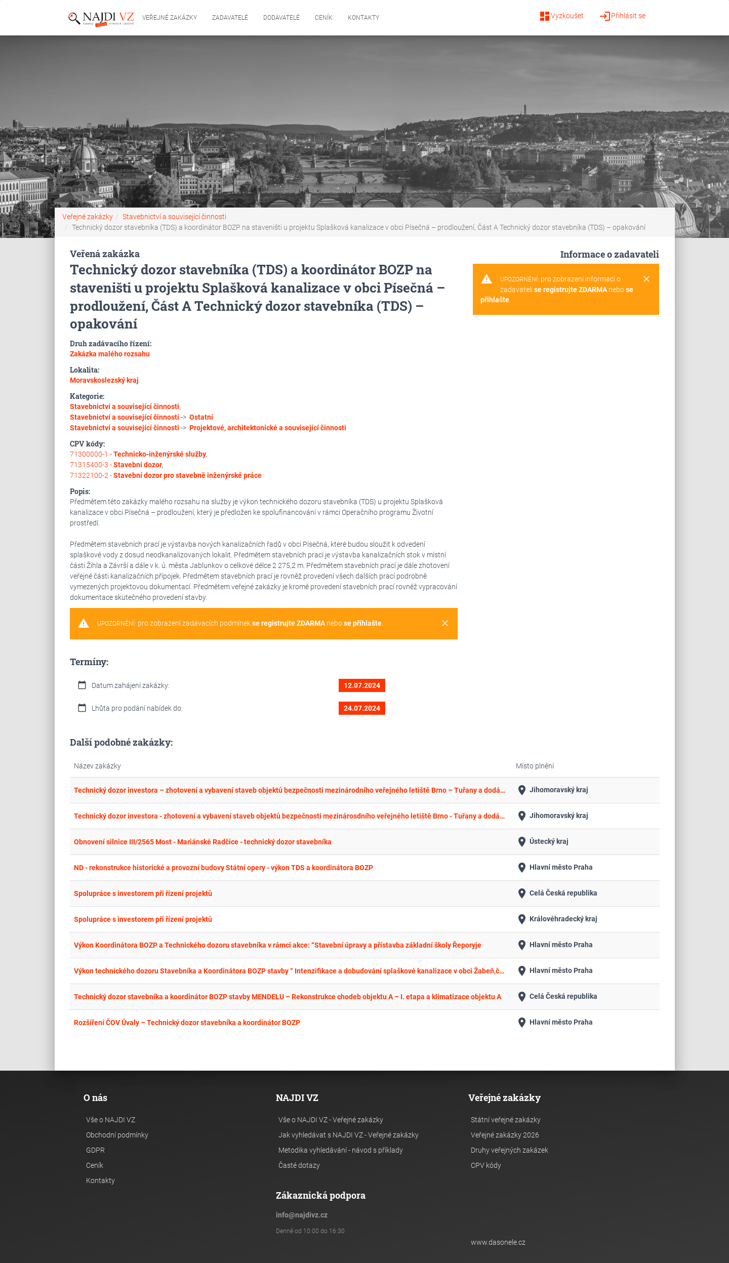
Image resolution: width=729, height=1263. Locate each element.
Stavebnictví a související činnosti (174, 217)
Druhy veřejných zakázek (509, 1150)
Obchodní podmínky (117, 1135)
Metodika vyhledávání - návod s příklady (340, 1150)
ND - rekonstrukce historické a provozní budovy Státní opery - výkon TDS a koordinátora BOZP (223, 868)
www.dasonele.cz (498, 1242)
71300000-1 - (138, 454)
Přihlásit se (622, 16)
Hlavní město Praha (554, 868)
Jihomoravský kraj (552, 790)
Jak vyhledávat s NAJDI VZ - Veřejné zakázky (348, 1135)
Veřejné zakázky (169, 17)
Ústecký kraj (542, 842)
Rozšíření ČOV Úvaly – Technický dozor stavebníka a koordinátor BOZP (187, 1022)
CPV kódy (486, 1165)
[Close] (445, 623)
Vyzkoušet (561, 16)
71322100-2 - (166, 475)
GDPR (95, 1150)
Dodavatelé (281, 17)
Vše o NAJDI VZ (110, 1120)
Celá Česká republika (556, 893)
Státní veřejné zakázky (506, 1120)
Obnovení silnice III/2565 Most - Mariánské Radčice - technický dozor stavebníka (203, 842)
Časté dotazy (299, 1165)
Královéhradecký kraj (556, 919)
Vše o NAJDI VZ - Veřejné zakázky (330, 1120)
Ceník (324, 17)
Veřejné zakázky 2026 (505, 1135)
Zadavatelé (230, 17)
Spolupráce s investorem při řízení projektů (143, 893)
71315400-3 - (116, 465)
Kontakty (363, 17)
